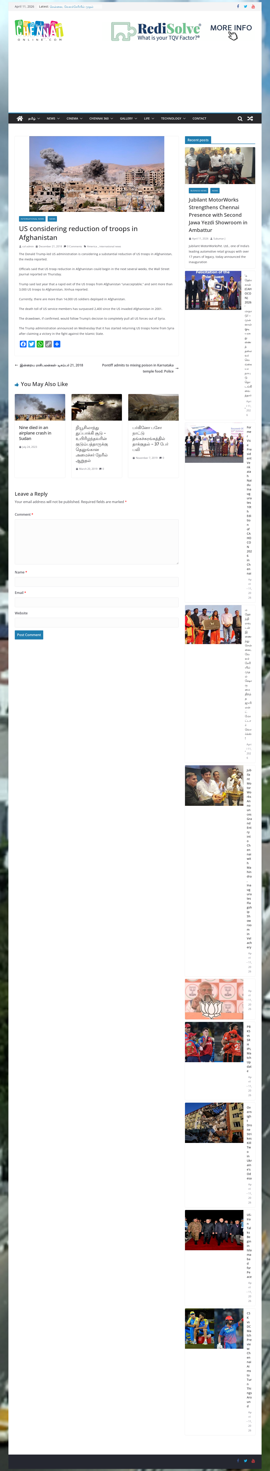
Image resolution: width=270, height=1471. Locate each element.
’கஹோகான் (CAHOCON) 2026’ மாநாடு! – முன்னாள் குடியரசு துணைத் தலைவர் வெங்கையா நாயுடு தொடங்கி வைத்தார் (248, 335)
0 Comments (73, 246)
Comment (24, 514)
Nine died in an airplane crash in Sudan (35, 433)
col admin (28, 246)
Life (147, 118)
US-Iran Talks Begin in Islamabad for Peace (249, 1246)
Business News (198, 190)
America (92, 246)
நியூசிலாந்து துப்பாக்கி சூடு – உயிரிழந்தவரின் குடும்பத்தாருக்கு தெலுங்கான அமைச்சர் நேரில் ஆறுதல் (92, 444)
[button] (37, 118)
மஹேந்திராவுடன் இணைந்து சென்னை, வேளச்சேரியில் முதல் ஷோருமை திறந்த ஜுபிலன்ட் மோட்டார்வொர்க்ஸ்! (248, 674)
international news (110, 246)
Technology (171, 118)
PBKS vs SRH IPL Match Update (249, 1049)
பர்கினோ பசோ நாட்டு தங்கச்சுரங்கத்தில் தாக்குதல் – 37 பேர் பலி (150, 438)
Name (21, 572)
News (51, 118)
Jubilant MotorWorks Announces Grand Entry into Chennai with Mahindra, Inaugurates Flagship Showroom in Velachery (249, 858)
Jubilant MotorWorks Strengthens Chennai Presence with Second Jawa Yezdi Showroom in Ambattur (218, 214)
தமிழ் (31, 118)
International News (32, 218)
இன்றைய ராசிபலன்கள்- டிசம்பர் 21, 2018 (49, 365)
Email (20, 592)
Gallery (126, 118)
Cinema (72, 118)
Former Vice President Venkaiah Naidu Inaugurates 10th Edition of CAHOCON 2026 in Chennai (249, 500)
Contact (199, 118)
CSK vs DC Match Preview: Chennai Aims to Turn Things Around (249, 1359)
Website (21, 613)
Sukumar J (219, 238)
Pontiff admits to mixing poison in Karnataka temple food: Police (140, 368)
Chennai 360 (99, 118)
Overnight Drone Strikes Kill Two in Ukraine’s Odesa (249, 1142)
